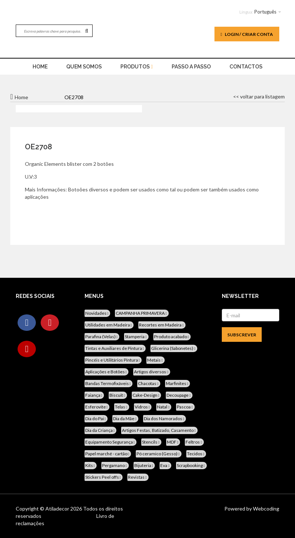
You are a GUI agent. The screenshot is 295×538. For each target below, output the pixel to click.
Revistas (138, 477)
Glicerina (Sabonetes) (174, 348)
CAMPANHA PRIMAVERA (142, 313)
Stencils (151, 442)
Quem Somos (84, 67)
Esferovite (97, 407)
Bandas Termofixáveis (108, 383)
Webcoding (265, 508)
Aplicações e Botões (106, 371)
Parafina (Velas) (102, 336)
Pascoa (185, 407)
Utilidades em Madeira (109, 325)
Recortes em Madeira (162, 325)
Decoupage (179, 395)
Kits (90, 465)
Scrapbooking (191, 465)
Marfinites (178, 383)
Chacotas (149, 383)
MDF (173, 442)
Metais (155, 360)
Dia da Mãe (125, 418)
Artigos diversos (151, 371)
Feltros (194, 442)
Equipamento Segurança (110, 442)
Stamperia (136, 336)
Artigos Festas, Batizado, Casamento (159, 430)
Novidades (97, 313)
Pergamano (115, 465)
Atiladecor (57, 508)
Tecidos (196, 453)
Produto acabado (172, 336)
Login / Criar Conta (247, 34)
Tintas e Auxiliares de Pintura (115, 348)
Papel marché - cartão (108, 453)
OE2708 (38, 146)
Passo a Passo (191, 67)
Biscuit (117, 395)
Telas (121, 407)
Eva (165, 465)
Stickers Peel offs (103, 477)
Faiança (94, 395)
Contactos (245, 67)
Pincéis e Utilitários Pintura (113, 360)
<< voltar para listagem (259, 96)
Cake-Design (146, 395)
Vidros (143, 407)
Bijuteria (144, 465)
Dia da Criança (100, 430)
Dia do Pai (96, 418)
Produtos (136, 67)
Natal (164, 407)
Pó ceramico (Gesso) (159, 453)
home (40, 67)
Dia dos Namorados (165, 418)
